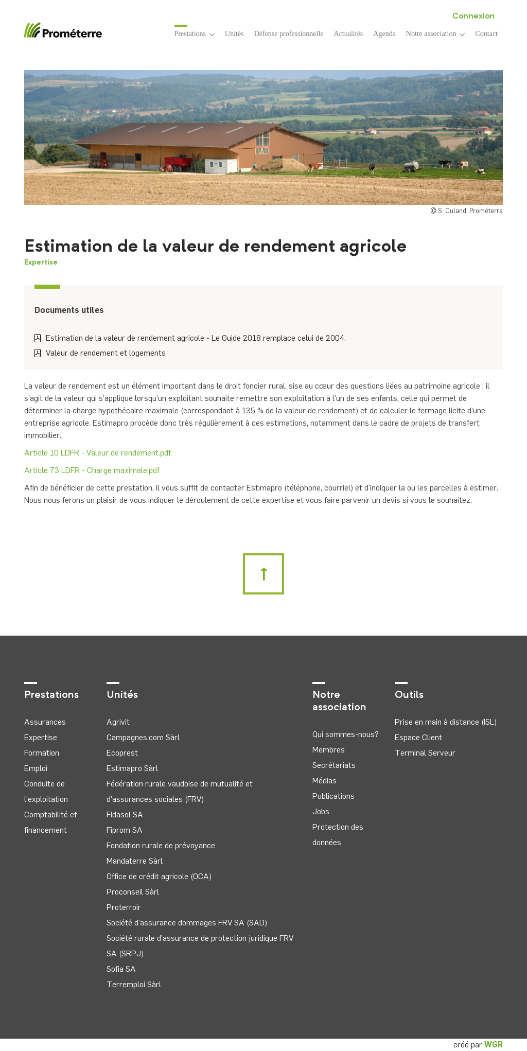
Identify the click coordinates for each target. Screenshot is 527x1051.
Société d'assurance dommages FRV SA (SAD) (187, 922)
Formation (41, 753)
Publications (333, 796)
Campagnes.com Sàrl (143, 737)
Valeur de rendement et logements (100, 353)
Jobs (320, 811)
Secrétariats (334, 765)
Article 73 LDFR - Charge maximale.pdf (92, 470)
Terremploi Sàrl (134, 984)
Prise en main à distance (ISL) (446, 722)
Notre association (435, 34)
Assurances (45, 722)
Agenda (384, 34)
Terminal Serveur (425, 753)
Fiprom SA (125, 830)
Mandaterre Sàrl (135, 861)
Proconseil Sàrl (133, 892)
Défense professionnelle (289, 34)
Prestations (194, 33)
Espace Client (418, 737)
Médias (324, 780)
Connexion (473, 16)
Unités (234, 34)
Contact (486, 34)
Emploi (35, 768)
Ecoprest (122, 753)
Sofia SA (121, 969)
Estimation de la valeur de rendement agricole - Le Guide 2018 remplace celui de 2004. (190, 338)
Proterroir (124, 907)
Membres (328, 750)
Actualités (348, 34)
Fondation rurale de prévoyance (161, 845)
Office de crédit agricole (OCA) (159, 876)
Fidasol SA (125, 814)
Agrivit (118, 722)
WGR (493, 1044)
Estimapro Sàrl (132, 768)
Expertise (41, 262)
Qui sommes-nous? (345, 734)
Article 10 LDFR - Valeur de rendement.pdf (97, 453)
